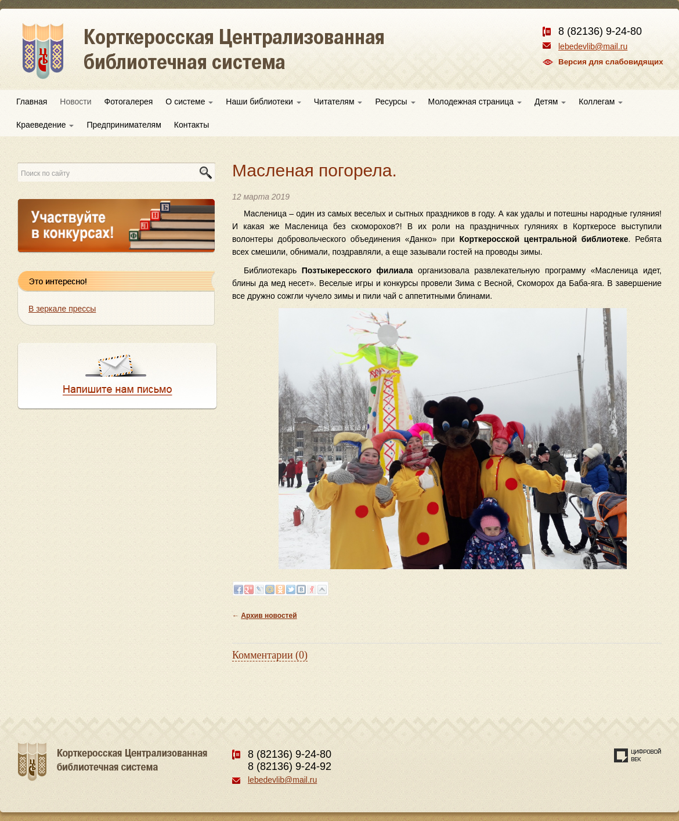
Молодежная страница (475, 101)
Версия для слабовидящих (610, 61)
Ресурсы (395, 101)
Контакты (191, 124)
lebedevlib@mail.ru (592, 46)
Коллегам (601, 101)
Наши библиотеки (263, 101)
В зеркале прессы (62, 308)
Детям (550, 101)
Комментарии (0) (270, 655)
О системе (189, 101)
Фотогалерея (128, 101)
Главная (31, 101)
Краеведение (45, 124)
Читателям (338, 101)
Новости (75, 101)
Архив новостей (269, 616)
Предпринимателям (123, 124)
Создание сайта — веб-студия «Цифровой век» (638, 755)
